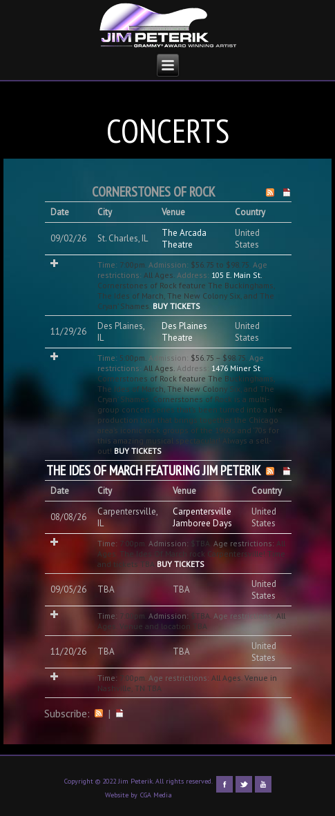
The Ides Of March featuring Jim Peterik (153, 470)
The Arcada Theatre (184, 238)
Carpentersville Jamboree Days (202, 517)
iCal (119, 713)
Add (54, 263)
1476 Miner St (235, 368)
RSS (99, 713)
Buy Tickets (176, 306)
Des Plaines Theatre (184, 332)
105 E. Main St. (237, 275)
